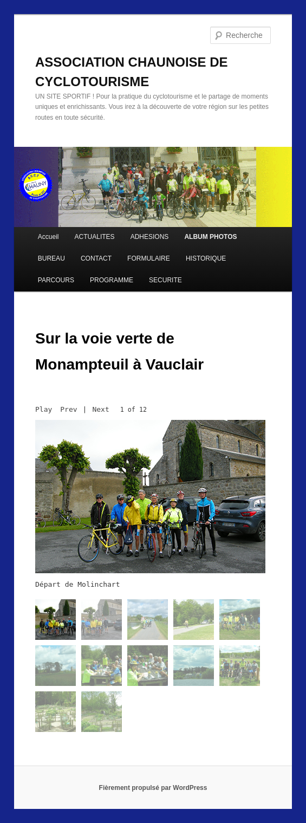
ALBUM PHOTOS (210, 237)
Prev (68, 409)
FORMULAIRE (148, 258)
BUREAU (51, 258)
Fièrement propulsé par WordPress (153, 788)
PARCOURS (56, 280)
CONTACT (96, 258)
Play (43, 409)
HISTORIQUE (206, 258)
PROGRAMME (111, 280)
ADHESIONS (150, 237)
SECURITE (165, 280)
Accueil (48, 237)
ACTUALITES (95, 237)
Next (100, 409)
